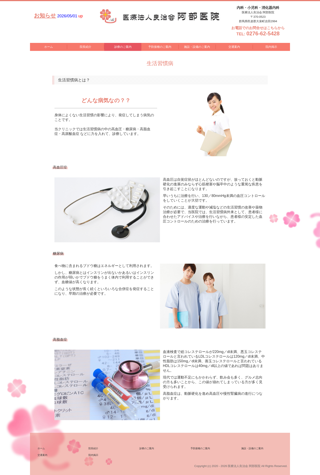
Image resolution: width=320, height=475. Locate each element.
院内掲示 (271, 46)
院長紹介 (85, 46)
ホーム (48, 46)
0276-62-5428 (263, 33)
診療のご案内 (123, 46)
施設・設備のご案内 (197, 46)
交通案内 (234, 46)
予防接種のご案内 (159, 46)
